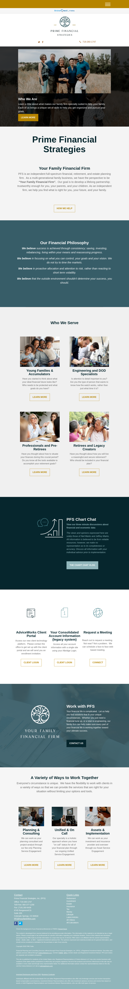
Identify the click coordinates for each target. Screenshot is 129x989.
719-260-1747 (87, 42)
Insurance (71, 906)
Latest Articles (72, 917)
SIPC (65, 953)
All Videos (71, 920)
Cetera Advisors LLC (45, 953)
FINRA (60, 953)
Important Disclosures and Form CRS (28, 974)
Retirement (71, 898)
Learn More (28, 117)
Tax (68, 909)
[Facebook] (42, 42)
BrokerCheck (62, 929)
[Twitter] (39, 42)
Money (69, 912)
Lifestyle (70, 914)
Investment (71, 901)
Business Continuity (48, 974)
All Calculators (72, 923)
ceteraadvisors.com (46, 966)
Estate (69, 904)
